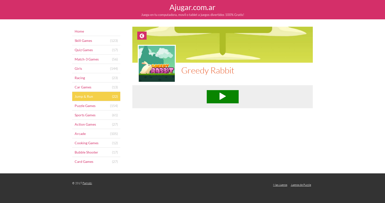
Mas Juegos (280, 185)
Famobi (87, 183)
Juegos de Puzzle (301, 185)
